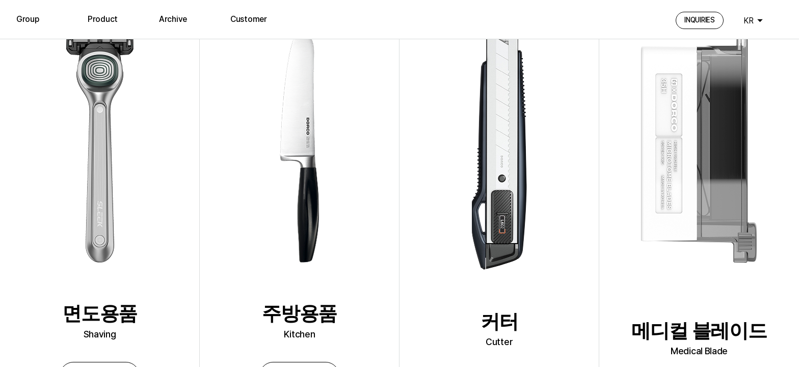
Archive (173, 19)
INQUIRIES (699, 20)
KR (748, 20)
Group (27, 19)
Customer (248, 19)
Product (103, 19)
